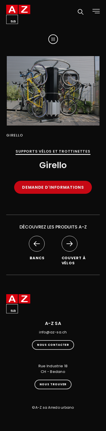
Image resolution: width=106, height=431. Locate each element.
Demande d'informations (53, 187)
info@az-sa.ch (53, 332)
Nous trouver (53, 384)
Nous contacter (53, 345)
